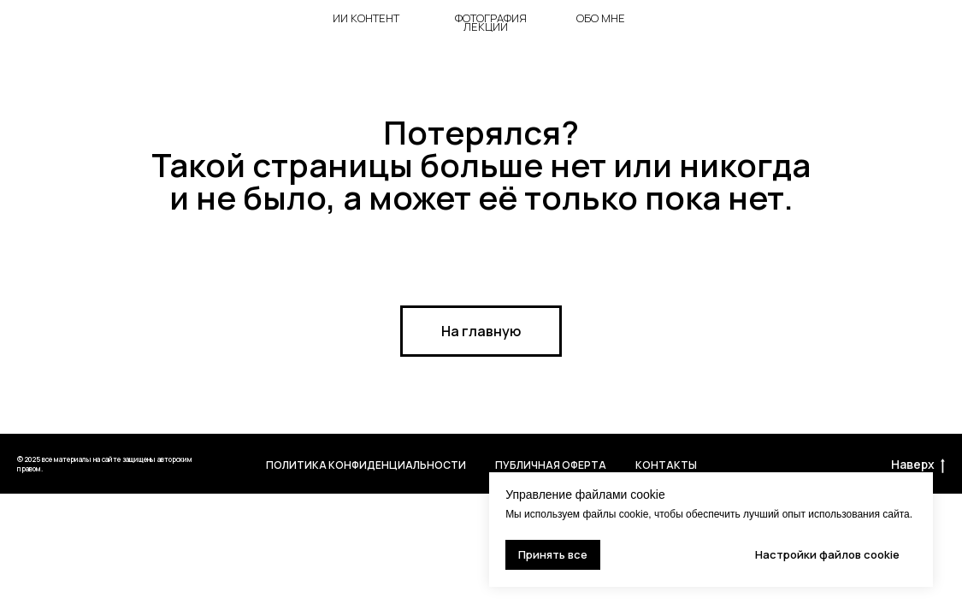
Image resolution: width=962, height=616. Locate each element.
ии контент (366, 18)
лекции (485, 26)
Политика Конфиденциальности (366, 465)
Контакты (666, 465)
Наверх (918, 465)
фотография (491, 18)
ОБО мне (600, 18)
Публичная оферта (550, 465)
